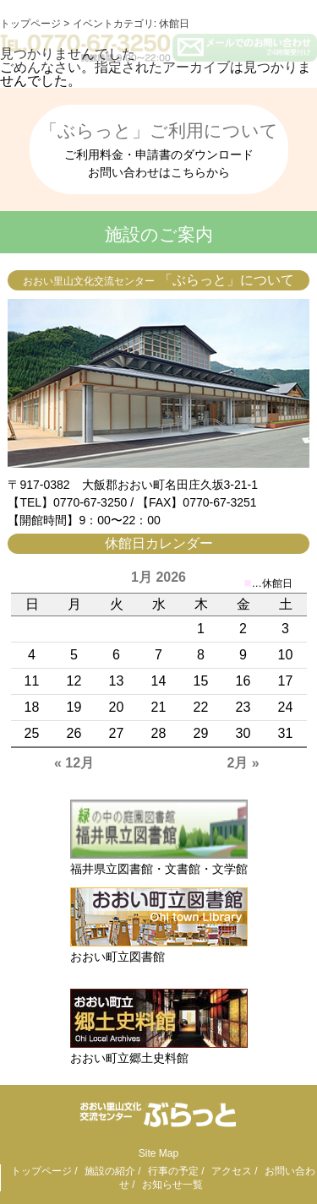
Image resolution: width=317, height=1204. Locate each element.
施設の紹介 (110, 1171)
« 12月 (74, 763)
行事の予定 (173, 1171)
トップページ (41, 1171)
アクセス (231, 1171)
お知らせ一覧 (172, 1184)
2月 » (243, 763)
